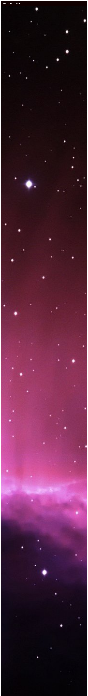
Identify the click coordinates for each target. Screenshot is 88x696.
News (10, 3)
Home (4, 3)
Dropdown (18, 3)
